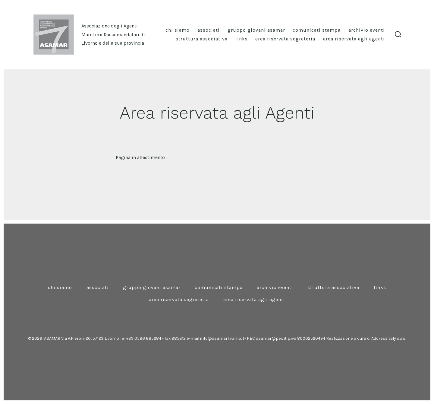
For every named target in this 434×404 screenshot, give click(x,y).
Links (241, 39)
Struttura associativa (202, 39)
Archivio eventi (366, 30)
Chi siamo (177, 30)
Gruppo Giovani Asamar (256, 30)
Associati (208, 30)
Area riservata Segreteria (285, 39)
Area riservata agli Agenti (354, 39)
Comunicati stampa (317, 30)
